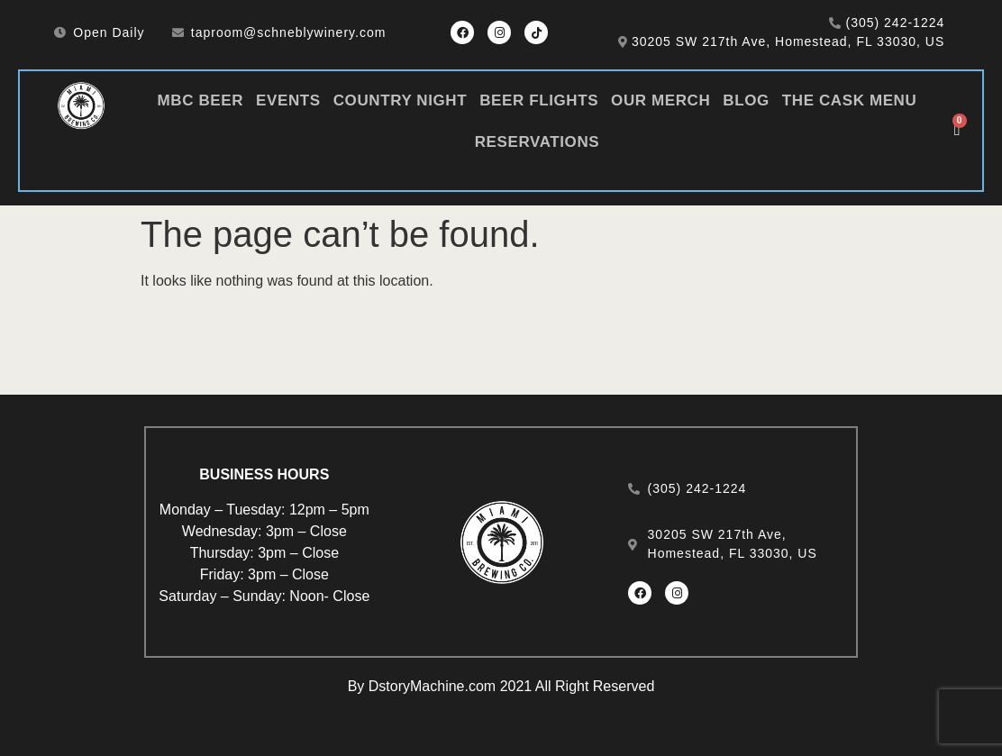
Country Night (400, 100)
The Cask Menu (849, 100)
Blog (746, 100)
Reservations (537, 141)
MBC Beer (200, 100)
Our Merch (660, 100)
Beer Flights (538, 100)
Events (288, 100)
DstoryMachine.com (432, 686)
